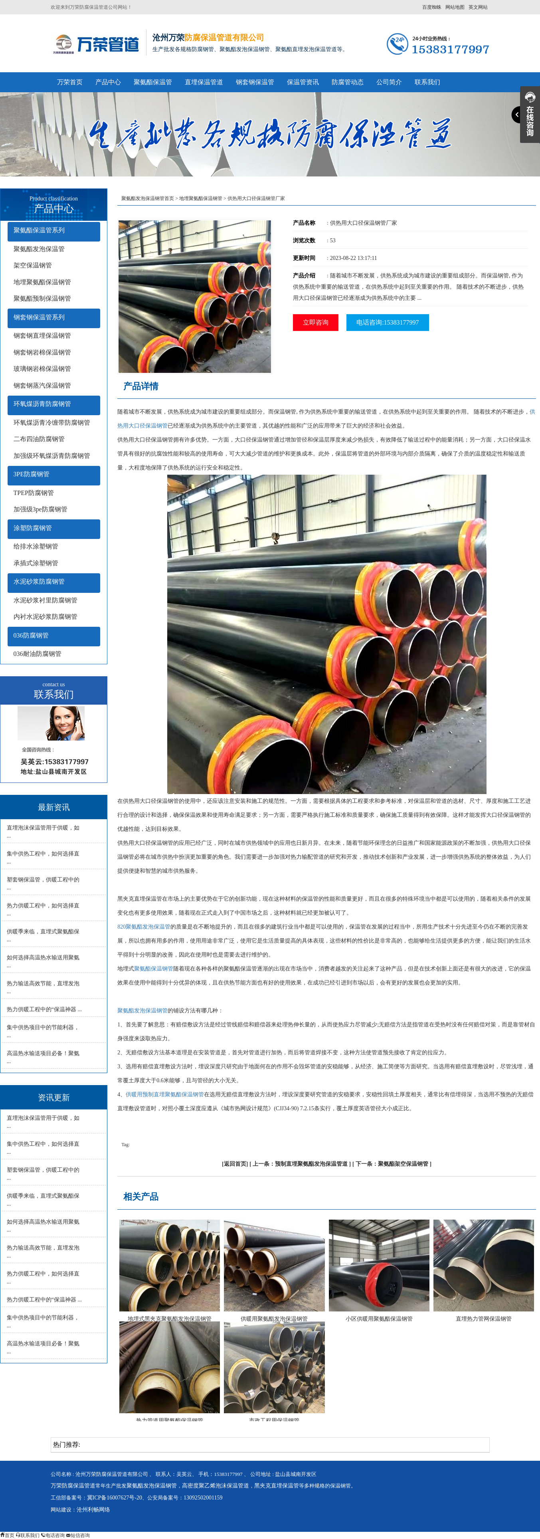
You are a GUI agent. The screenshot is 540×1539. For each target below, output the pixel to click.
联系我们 (427, 82)
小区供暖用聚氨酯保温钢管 (379, 1319)
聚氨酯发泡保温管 (39, 249)
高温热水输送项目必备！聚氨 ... (43, 1057)
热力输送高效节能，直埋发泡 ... (43, 987)
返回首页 (235, 1164)
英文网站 (478, 7)
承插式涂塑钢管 (36, 563)
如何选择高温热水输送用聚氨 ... (43, 962)
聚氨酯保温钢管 (153, 969)
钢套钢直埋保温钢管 (42, 335)
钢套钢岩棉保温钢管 (42, 352)
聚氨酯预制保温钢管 (42, 298)
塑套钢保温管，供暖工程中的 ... (43, 884)
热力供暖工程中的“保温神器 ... (44, 1009)
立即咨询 (315, 322)
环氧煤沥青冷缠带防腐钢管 (52, 422)
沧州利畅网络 (93, 1510)
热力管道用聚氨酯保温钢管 (169, 1421)
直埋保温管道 (204, 82)
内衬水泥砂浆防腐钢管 (45, 616)
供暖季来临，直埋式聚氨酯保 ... (43, 936)
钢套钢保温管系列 (39, 317)
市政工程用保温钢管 (274, 1421)
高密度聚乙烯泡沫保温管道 (215, 1486)
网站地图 (455, 7)
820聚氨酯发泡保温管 (143, 927)
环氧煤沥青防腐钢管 (42, 403)
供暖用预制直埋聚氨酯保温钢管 (165, 1094)
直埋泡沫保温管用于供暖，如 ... (43, 832)
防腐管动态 (348, 82)
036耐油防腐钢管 (37, 653)
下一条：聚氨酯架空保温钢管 (392, 1164)
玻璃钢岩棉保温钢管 (42, 368)
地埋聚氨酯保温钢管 (42, 282)
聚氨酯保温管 (153, 82)
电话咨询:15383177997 (387, 322)
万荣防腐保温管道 (73, 1486)
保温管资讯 (303, 82)
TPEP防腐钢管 (34, 492)
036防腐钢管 (31, 635)
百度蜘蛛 (431, 7)
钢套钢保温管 (255, 82)
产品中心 (108, 82)
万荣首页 (70, 82)
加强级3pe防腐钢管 (40, 509)
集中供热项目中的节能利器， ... (43, 1031)
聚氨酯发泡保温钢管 (142, 1011)
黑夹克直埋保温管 (276, 1486)
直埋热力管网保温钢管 (484, 1319)
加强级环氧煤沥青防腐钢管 (52, 455)
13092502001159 (203, 1498)
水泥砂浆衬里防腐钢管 (45, 600)
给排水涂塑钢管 (36, 546)
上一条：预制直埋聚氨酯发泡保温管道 (300, 1164)
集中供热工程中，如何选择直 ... (43, 858)
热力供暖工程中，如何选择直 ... (43, 910)
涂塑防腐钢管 (33, 528)
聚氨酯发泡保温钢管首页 (147, 198)
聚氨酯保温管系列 (39, 230)
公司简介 (389, 82)
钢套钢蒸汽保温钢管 (42, 385)
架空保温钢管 (33, 265)
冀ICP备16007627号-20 (114, 1498)
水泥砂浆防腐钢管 (39, 581)
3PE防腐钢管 (32, 474)
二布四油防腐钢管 (39, 439)
